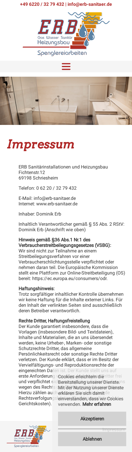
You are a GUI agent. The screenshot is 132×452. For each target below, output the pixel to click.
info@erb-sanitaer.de (90, 4)
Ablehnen (92, 439)
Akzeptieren (92, 418)
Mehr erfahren (96, 404)
